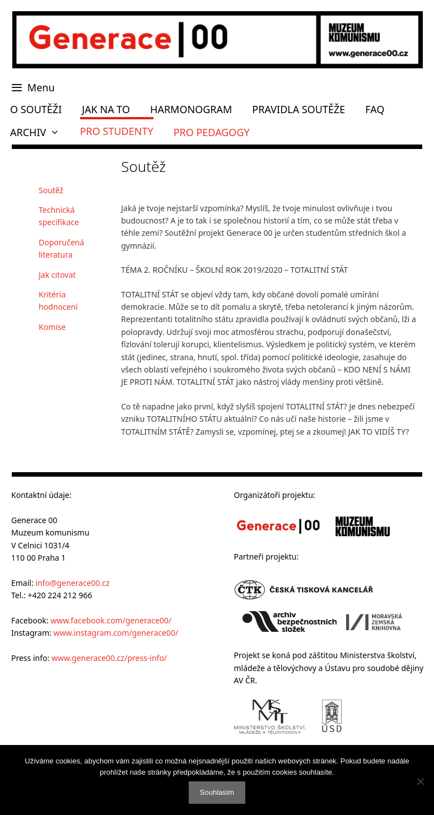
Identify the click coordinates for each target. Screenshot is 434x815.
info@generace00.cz (72, 583)
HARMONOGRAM (191, 109)
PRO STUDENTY (116, 131)
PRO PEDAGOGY (212, 132)
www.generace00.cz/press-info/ (109, 658)
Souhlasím (217, 792)
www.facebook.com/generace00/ (110, 620)
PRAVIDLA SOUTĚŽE (298, 109)
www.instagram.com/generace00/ (115, 632)
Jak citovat (57, 274)
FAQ (374, 109)
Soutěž (51, 190)
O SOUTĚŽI (36, 109)
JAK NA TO (106, 109)
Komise (52, 327)
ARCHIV (40, 132)
